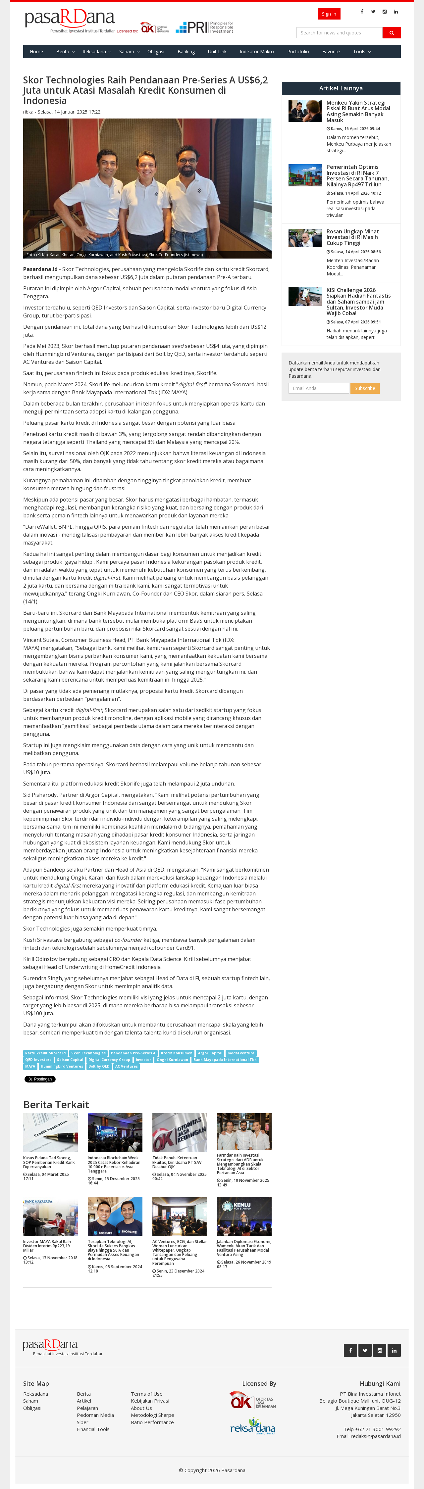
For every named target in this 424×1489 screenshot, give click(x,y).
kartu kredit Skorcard (45, 1053)
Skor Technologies (88, 1053)
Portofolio (298, 51)
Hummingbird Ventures (62, 1066)
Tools (359, 51)
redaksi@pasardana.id (376, 1436)
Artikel (84, 1400)
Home (36, 51)
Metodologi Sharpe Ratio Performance (152, 1418)
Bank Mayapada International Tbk (225, 1060)
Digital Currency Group (109, 1060)
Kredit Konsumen (176, 1053)
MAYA (30, 1066)
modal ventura (241, 1053)
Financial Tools (93, 1429)
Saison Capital (70, 1060)
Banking (186, 51)
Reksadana (94, 51)
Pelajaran (87, 1408)
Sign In (329, 14)
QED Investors (38, 1060)
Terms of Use (147, 1393)
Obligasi (155, 51)
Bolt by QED (99, 1066)
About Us (141, 1408)
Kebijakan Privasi (150, 1400)
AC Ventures (126, 1066)
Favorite (331, 51)
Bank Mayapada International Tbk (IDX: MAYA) (129, 392)
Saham (126, 51)
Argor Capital (210, 1053)
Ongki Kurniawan (172, 1060)
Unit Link (217, 51)
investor (143, 1060)
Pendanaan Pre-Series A (133, 1053)
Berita (62, 51)
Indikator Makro (257, 51)
